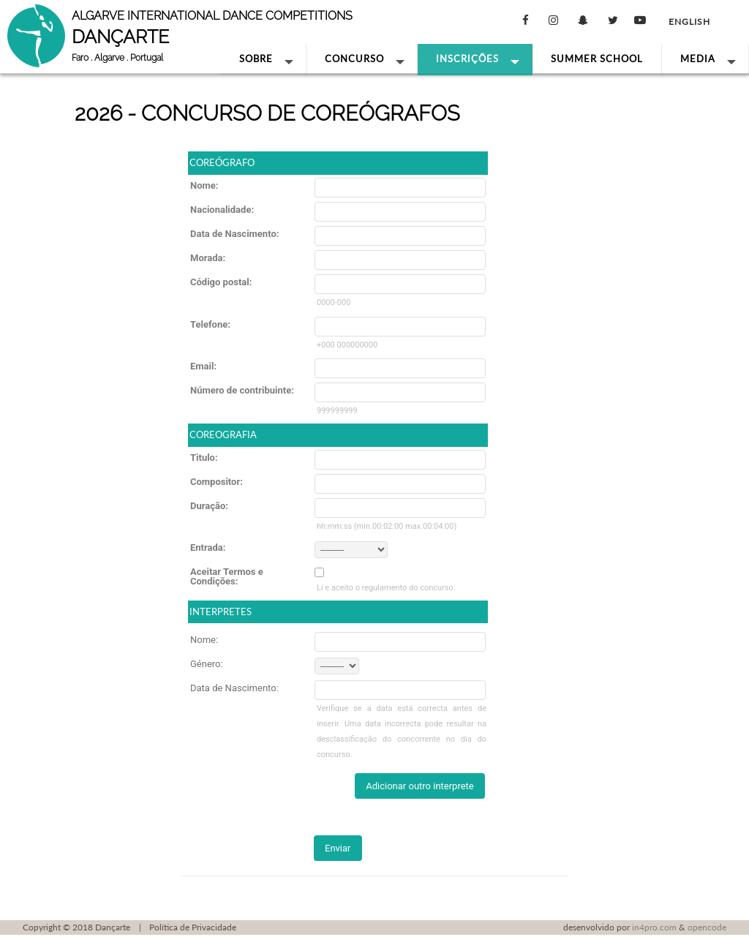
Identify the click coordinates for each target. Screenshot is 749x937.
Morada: (207, 257)
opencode (707, 927)
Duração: (209, 505)
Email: (203, 366)
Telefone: (210, 324)
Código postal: (221, 281)
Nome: (204, 185)
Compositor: (216, 481)
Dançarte (112, 927)
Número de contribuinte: (242, 390)
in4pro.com (654, 927)
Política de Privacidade (192, 927)
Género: (206, 663)
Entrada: (207, 547)
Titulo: (204, 457)
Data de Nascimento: (234, 233)
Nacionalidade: (222, 209)
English (689, 21)
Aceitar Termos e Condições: (226, 576)
